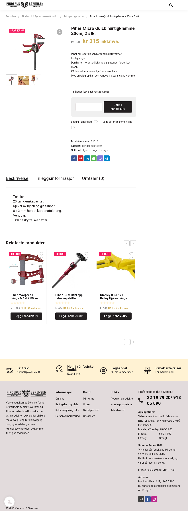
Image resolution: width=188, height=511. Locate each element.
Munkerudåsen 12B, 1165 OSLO (156, 481)
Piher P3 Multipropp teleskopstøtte (69, 297)
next (133, 243)
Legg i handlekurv (118, 107)
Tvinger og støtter (74, 16)
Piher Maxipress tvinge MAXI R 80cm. (24, 297)
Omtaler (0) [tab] (93, 178)
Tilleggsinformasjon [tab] (55, 178)
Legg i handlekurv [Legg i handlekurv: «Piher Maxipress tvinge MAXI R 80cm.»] (26, 316)
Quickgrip (104, 150)
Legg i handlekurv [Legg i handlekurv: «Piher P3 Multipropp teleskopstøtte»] (71, 316)
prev (127, 243)
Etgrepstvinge (90, 150)
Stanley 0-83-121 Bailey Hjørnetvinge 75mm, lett (113, 298)
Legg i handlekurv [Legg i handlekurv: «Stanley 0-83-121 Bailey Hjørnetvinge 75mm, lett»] (115, 316)
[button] (59, 32)
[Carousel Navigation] (130, 243)
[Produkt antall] (88, 107)
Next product (133, 342)
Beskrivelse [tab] (17, 178)
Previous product (127, 342)
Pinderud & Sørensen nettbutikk (40, 16)
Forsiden (11, 16)
